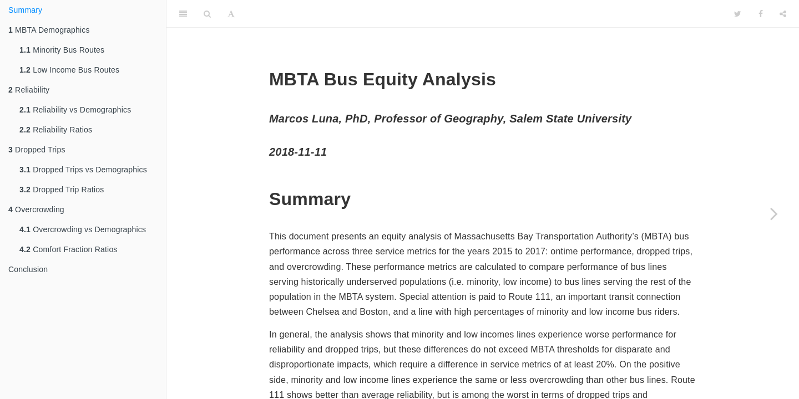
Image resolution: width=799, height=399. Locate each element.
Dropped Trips (36, 149)
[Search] (207, 14)
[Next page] (774, 213)
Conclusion (28, 269)
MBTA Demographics (49, 29)
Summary (25, 10)
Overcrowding (36, 209)
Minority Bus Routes (61, 49)
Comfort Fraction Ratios (68, 249)
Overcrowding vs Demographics (82, 229)
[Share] (783, 14)
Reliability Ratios (55, 129)
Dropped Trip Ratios (61, 189)
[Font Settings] (231, 14)
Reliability (28, 89)
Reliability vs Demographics (75, 109)
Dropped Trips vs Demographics (83, 169)
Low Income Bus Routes (69, 69)
